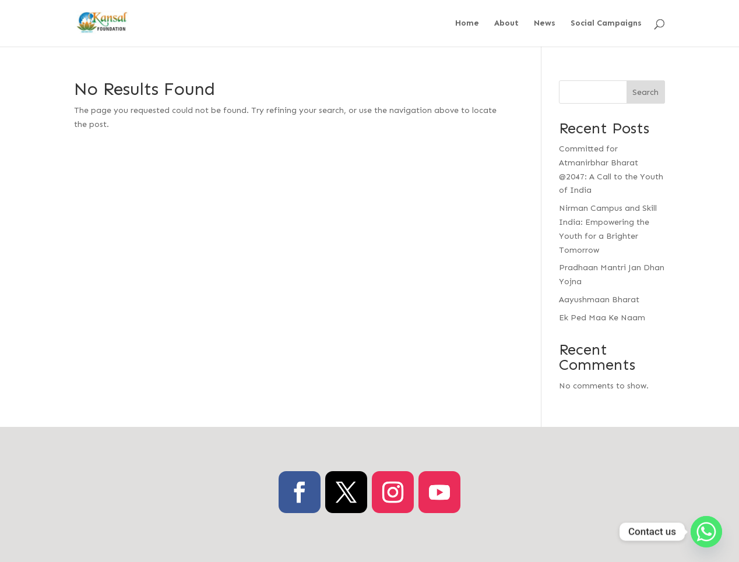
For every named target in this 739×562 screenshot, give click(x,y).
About (506, 23)
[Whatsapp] (706, 531)
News (544, 23)
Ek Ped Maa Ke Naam (602, 318)
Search (645, 92)
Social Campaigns (606, 23)
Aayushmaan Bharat (599, 300)
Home (467, 23)
